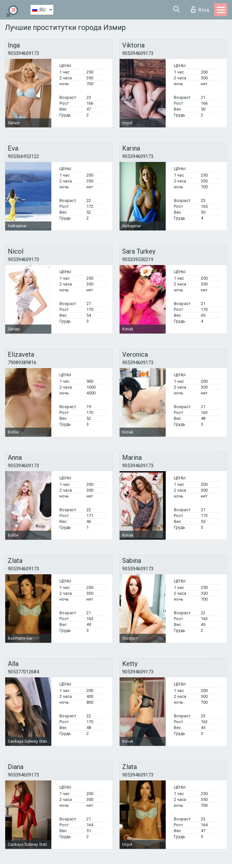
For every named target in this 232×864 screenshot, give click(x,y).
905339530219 (137, 259)
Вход (200, 9)
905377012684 (23, 672)
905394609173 (23, 53)
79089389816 (22, 363)
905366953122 (23, 156)
